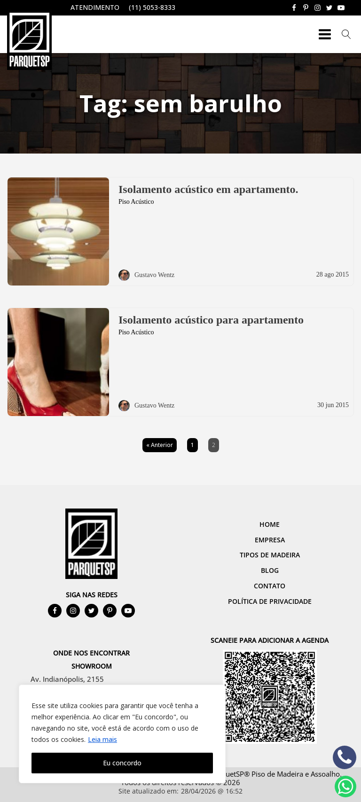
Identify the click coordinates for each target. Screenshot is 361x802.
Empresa (270, 539)
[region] (122, 734)
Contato (269, 585)
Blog (270, 570)
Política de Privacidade (270, 601)
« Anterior (159, 445)
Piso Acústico (136, 201)
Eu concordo (122, 762)
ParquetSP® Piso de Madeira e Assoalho (275, 774)
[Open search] (346, 34)
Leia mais (102, 739)
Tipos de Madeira (270, 554)
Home (269, 524)
